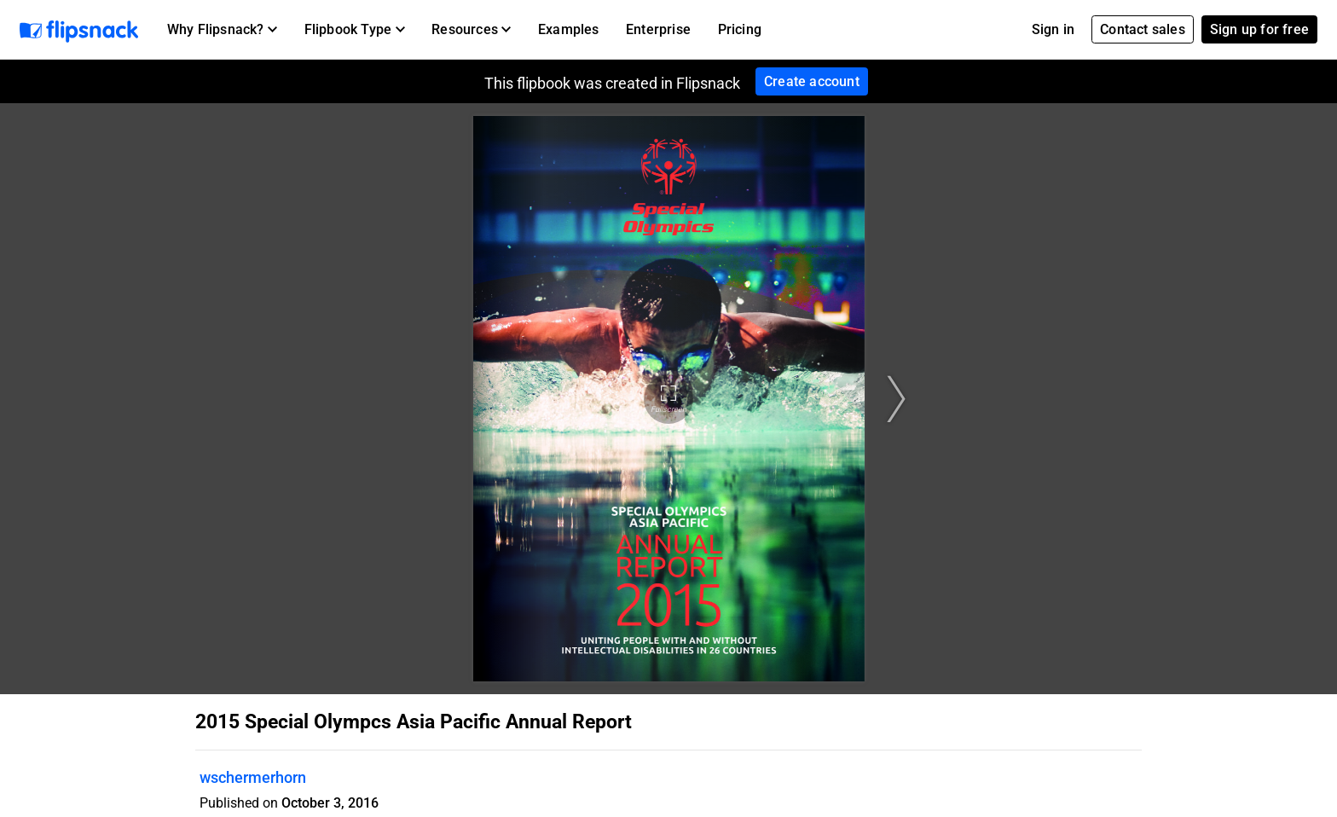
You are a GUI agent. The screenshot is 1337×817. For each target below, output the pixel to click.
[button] (222, 29)
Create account (812, 81)
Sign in (1053, 29)
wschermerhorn (253, 777)
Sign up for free (1259, 29)
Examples (568, 29)
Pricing (739, 29)
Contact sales (1142, 29)
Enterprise (658, 29)
